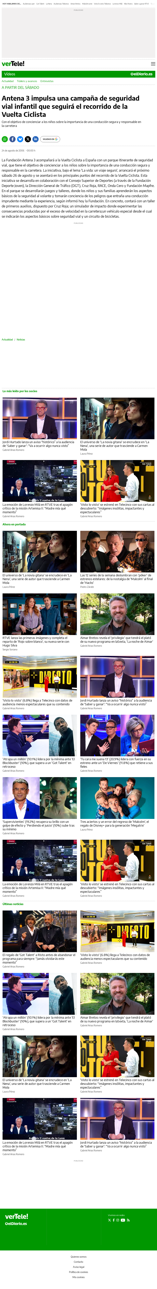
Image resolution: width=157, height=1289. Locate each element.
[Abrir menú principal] (153, 63)
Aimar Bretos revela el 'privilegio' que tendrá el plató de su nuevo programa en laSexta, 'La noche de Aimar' (116, 639)
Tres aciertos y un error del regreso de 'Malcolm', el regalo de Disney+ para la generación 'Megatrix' (114, 823)
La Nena (49, 4)
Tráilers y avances (27, 81)
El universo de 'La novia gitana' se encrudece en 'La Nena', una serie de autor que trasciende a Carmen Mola (114, 445)
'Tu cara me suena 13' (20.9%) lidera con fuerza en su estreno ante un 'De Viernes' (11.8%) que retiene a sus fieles (116, 762)
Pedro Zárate (87, 586)
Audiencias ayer (29, 4)
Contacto (78, 1261)
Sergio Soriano (10, 649)
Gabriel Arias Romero (13, 449)
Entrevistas (46, 81)
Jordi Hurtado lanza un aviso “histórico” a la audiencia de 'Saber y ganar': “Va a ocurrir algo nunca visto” (38, 444)
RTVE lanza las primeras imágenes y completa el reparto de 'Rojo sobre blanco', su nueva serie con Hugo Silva (36, 641)
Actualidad (7, 81)
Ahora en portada (14, 524)
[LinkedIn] (35, 139)
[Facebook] (12, 139)
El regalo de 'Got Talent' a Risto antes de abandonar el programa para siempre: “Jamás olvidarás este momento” (39, 958)
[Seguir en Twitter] (109, 1220)
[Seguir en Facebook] (114, 1220)
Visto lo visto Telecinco (102, 4)
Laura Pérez (86, 453)
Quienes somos (78, 1256)
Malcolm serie (87, 4)
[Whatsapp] (5, 139)
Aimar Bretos (75, 4)
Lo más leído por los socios (20, 391)
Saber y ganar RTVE (141, 4)
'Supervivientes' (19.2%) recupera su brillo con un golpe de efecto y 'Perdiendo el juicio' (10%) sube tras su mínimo (38, 825)
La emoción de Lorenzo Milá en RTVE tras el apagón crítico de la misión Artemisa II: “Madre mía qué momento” (38, 508)
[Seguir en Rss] (128, 1220)
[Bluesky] (20, 139)
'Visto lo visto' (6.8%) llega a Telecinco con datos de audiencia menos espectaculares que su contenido (37, 702)
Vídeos (9, 74)
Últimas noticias (13, 904)
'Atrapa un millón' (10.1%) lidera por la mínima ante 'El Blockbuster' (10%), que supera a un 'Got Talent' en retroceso (39, 762)
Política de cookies (78, 1272)
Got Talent (40, 4)
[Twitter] (28, 139)
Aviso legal (78, 1266)
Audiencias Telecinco (61, 4)
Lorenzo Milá (117, 4)
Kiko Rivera (128, 4)
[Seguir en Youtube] (123, 1220)
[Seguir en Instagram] (117, 1220)
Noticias (21, 339)
